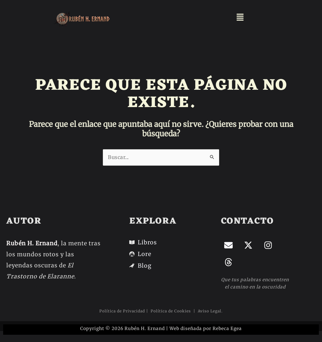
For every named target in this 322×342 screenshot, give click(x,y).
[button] (240, 17)
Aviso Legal (209, 311)
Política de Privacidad (122, 311)
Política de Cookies (171, 311)
